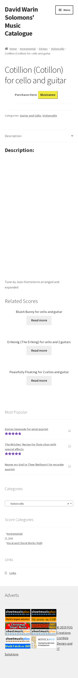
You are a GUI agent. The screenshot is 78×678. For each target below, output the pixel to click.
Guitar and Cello (30, 115)
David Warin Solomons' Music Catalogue (21, 21)
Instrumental (28, 49)
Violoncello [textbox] (38, 504)
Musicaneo (47, 95)
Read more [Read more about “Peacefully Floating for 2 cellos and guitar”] (39, 380)
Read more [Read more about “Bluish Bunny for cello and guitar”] (39, 320)
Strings (43, 49)
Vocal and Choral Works (24, 543)
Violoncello (57, 49)
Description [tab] (13, 136)
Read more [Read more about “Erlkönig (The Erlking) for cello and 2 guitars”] (39, 350)
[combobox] (39, 503)
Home (13, 49)
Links (12, 573)
